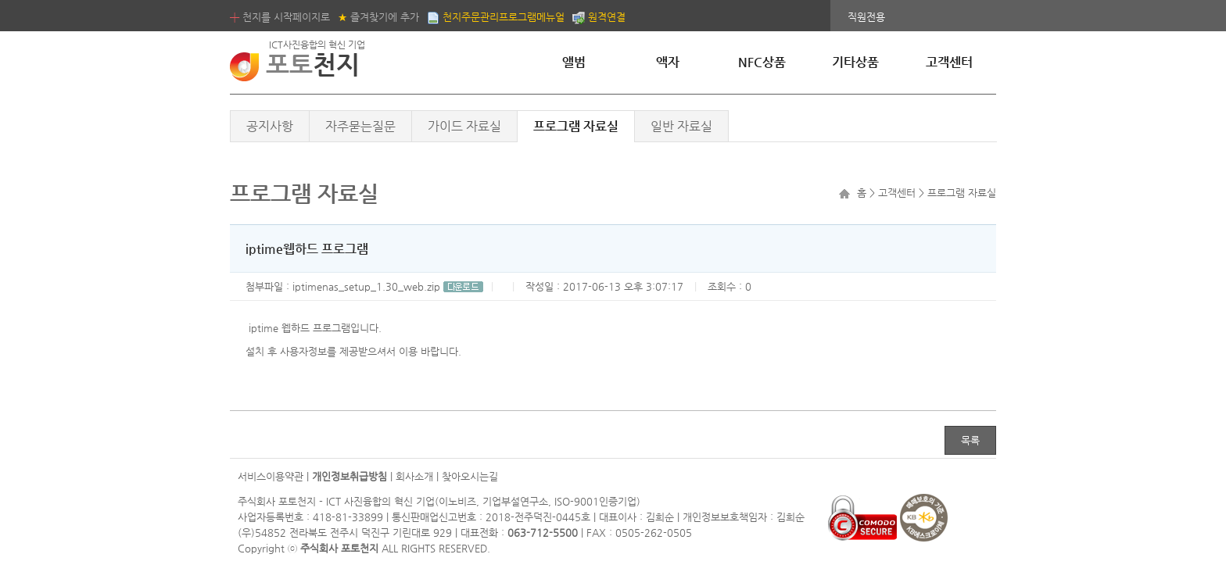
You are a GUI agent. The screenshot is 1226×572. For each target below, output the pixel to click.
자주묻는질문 (360, 126)
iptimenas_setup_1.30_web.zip (387, 286)
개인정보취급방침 (349, 476)
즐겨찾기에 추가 (378, 17)
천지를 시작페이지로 (280, 17)
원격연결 (599, 17)
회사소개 (414, 476)
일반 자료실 (681, 126)
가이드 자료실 (464, 126)
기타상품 (855, 62)
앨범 (574, 62)
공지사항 (269, 126)
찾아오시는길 (470, 476)
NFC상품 (762, 62)
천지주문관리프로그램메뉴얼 (496, 17)
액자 (667, 62)
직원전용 (866, 17)
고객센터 (949, 62)
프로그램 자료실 (575, 126)
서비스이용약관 (270, 476)
